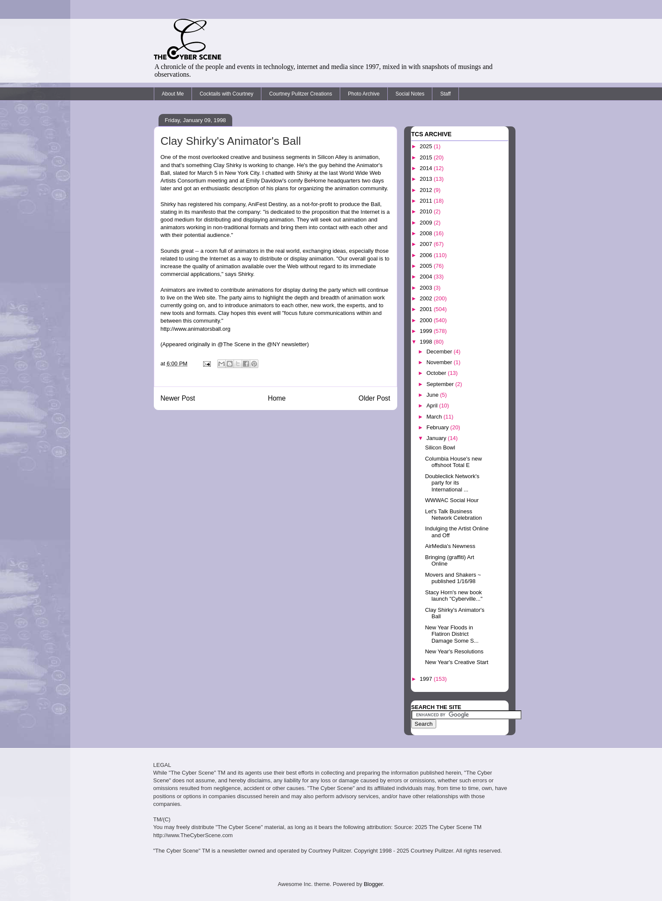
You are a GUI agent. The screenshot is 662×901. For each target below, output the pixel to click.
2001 (427, 309)
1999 (427, 331)
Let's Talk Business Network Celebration (453, 514)
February (438, 427)
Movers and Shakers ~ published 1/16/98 (453, 578)
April (432, 405)
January (437, 438)
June (433, 395)
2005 (427, 266)
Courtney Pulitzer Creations (300, 94)
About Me (173, 94)
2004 (427, 276)
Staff (445, 94)
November (440, 362)
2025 (427, 146)
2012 (427, 190)
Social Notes (409, 94)
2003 (427, 287)
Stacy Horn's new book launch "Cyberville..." (453, 595)
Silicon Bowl (440, 447)
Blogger (373, 884)
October (437, 373)
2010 (427, 211)
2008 (427, 233)
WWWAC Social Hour (452, 500)
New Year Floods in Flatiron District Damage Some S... (452, 634)
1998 (427, 341)
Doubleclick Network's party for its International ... (452, 483)
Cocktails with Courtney (226, 94)
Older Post (374, 398)
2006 (427, 255)
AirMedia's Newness (450, 546)
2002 (427, 298)
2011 (427, 201)
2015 (427, 157)
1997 (427, 679)
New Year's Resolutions (454, 651)
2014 (427, 168)
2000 (427, 320)
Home (277, 398)
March (434, 416)
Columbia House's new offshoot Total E (453, 462)
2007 (427, 244)
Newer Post (178, 398)
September (440, 384)
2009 (427, 222)
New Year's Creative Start (456, 662)
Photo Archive (364, 94)
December (440, 351)
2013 (427, 179)
